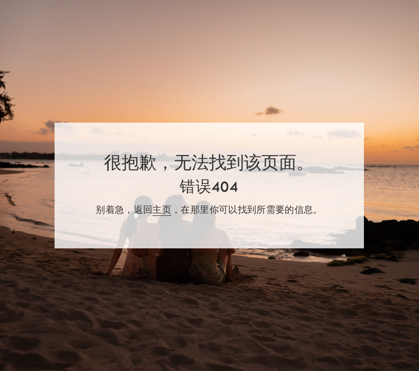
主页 (161, 209)
